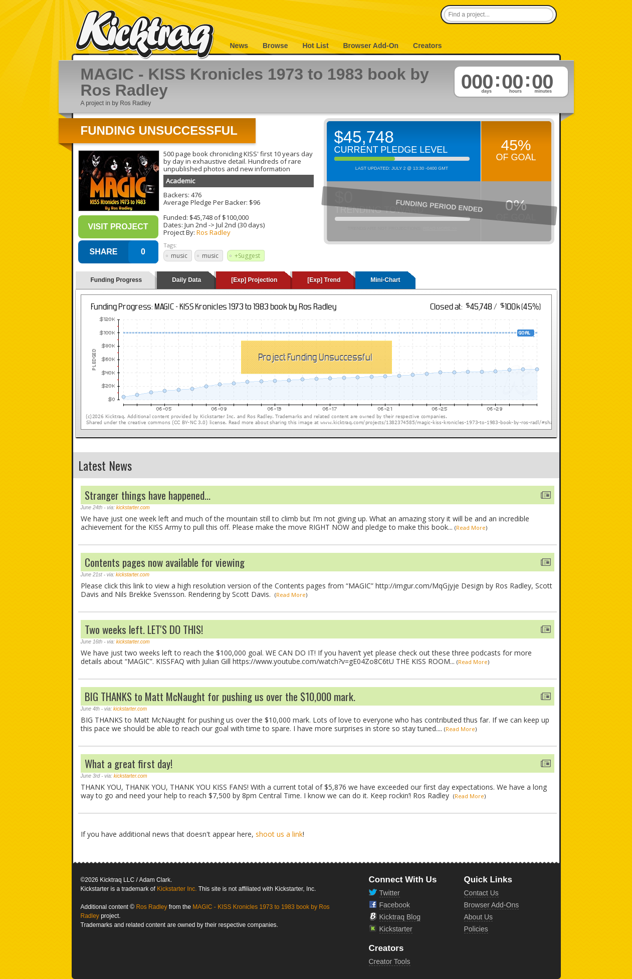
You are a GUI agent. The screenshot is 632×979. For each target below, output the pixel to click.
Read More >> (440, 228)
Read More (471, 527)
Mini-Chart (385, 279)
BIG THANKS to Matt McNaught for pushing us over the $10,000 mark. (220, 696)
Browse (275, 46)
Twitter (389, 893)
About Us (478, 917)
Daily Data (186, 279)
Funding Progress (116, 279)
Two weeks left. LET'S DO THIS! (144, 629)
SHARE (103, 251)
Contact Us (481, 893)
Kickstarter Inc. (176, 888)
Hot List (315, 46)
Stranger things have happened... (147, 495)
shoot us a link (279, 834)
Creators (427, 46)
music (179, 255)
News (239, 46)
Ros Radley (213, 232)
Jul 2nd (226, 224)
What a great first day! (128, 763)
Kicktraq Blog (399, 917)
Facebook (394, 905)
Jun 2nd (195, 224)
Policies (476, 929)
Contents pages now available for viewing (165, 562)
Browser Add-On (370, 46)
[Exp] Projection (254, 279)
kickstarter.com (133, 507)
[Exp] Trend (323, 279)
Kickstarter (395, 929)
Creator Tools (389, 961)
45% (516, 145)
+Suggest (247, 255)
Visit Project (118, 226)
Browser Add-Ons (491, 905)
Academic (180, 180)
